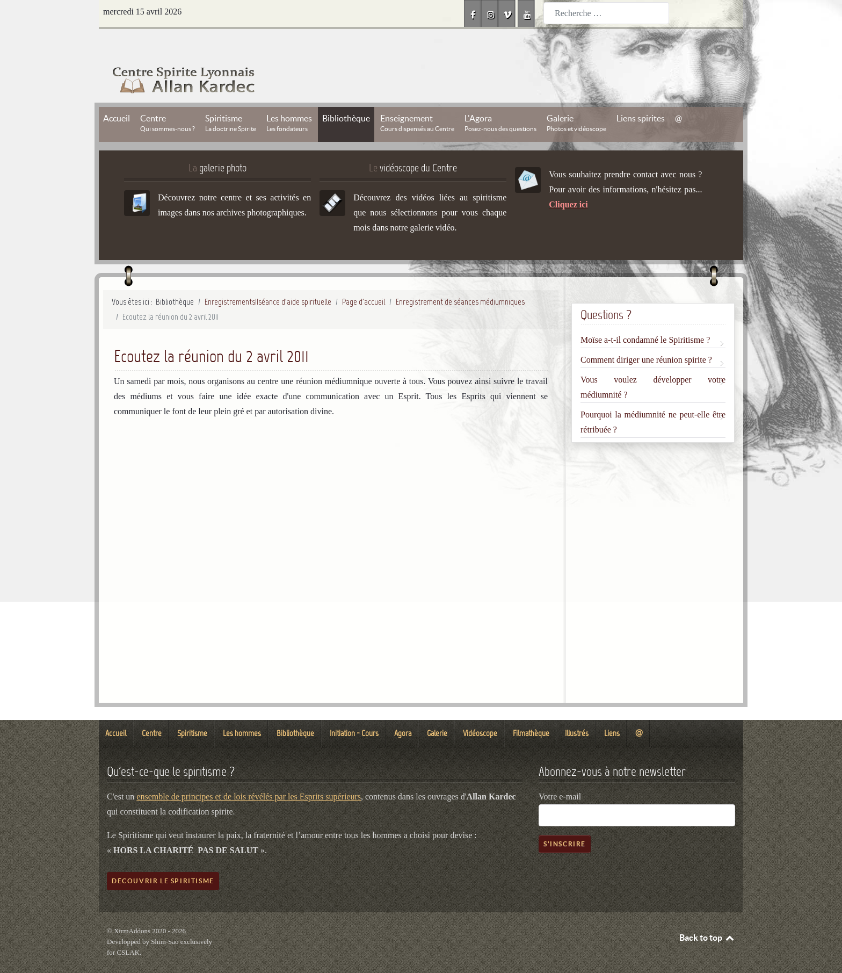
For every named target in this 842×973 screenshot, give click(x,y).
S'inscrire (564, 819)
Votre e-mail (560, 772)
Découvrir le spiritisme (163, 856)
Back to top (707, 913)
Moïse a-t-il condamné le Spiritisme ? (645, 315)
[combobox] (606, 13)
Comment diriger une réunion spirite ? (646, 335)
